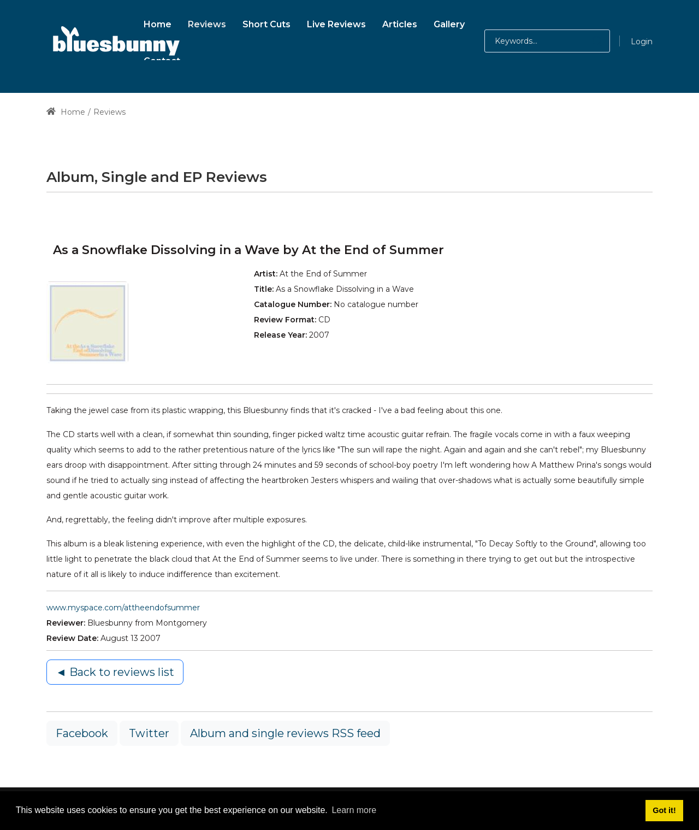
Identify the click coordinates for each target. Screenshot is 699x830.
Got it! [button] (664, 810)
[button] (586, 41)
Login (642, 41)
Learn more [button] (353, 810)
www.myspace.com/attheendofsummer (123, 608)
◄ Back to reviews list (115, 672)
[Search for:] (547, 41)
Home (65, 112)
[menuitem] (157, 22)
